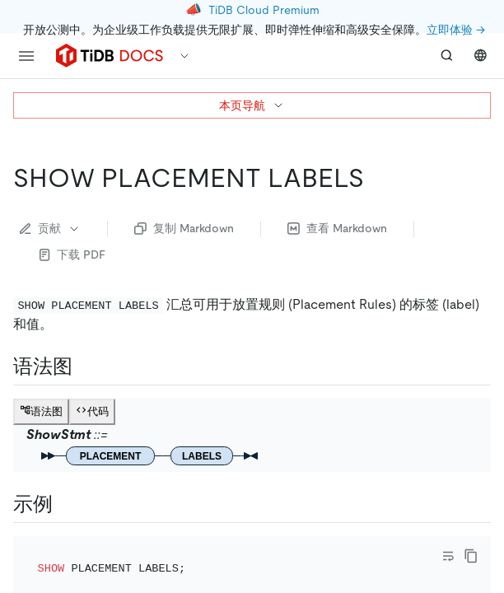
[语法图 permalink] (86, 366)
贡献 (50, 228)
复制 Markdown (184, 228)
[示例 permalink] (66, 504)
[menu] (26, 56)
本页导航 (252, 105)
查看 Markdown (337, 228)
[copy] (471, 555)
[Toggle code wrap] (448, 555)
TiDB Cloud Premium (264, 9)
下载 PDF (72, 254)
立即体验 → (456, 29)
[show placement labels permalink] (377, 178)
